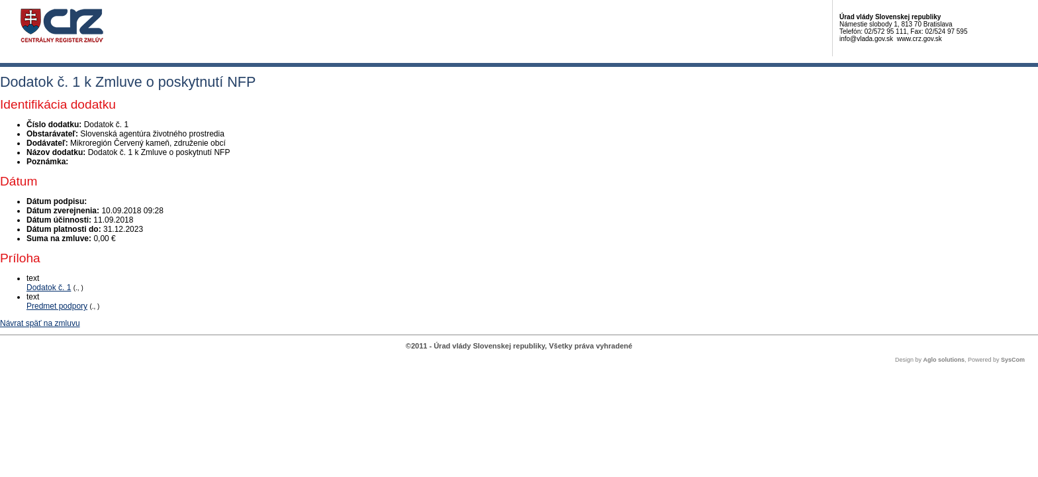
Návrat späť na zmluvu (40, 323)
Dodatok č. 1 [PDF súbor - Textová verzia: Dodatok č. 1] (48, 287)
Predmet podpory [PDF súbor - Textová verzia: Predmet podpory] (56, 306)
